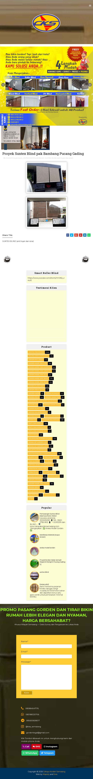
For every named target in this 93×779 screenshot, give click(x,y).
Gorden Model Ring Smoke (39, 378)
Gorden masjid (34, 393)
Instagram (50, 746)
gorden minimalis (35, 480)
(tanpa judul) (44, 584)
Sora (55, 774)
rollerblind (33, 495)
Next (90, 85)
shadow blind (49, 495)
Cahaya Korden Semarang (54, 772)
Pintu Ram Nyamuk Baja (38, 427)
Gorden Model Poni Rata (38, 375)
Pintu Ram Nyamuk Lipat (38, 431)
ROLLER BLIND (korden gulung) (40, 438)
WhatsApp (30, 753)
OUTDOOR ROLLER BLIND (33, 158)
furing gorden (49, 472)
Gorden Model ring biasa (38, 382)
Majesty (46, 774)
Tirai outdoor (34, 461)
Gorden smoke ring (52, 397)
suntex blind (44, 572)
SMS (36, 746)
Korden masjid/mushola (38, 412)
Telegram (47, 753)
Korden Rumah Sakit (37, 408)
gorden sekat (34, 487)
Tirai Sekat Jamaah (51, 457)
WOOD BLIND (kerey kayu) (38, 468)
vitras (31, 498)
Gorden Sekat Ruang (37, 390)
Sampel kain (33, 457)
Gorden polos (34, 397)
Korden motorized (52, 416)
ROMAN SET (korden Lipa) (38, 442)
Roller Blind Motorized (38, 450)
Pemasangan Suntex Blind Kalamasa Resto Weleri (49, 515)
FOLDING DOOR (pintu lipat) (39, 356)
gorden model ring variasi (39, 483)
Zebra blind (33, 472)
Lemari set (33, 420)
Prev (3, 85)
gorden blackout (35, 476)
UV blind (49, 461)
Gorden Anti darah (36, 359)
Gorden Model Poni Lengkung (40, 371)
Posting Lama (85, 259)
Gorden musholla (52, 393)
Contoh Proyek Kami (14, 158)
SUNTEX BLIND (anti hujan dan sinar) (59, 158)
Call (26, 746)
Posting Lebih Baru (7, 259)
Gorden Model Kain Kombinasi (40, 367)
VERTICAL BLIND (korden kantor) (41, 465)
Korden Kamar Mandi (52, 405)
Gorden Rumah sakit (37, 386)
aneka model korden (47, 548)
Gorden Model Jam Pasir (38, 363)
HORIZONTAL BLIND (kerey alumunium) (43, 401)
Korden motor (34, 416)
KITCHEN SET (33, 405)
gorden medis (54, 476)
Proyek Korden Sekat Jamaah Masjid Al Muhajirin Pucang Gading (52, 561)
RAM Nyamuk (33, 435)
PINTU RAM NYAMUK (36, 423)
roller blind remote (37, 491)
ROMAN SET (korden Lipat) (38, 446)
